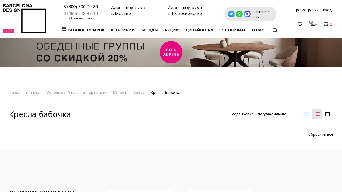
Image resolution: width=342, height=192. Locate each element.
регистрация (307, 9)
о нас (258, 30)
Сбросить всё (320, 131)
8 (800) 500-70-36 (81, 7)
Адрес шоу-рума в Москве (128, 10)
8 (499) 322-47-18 (81, 13)
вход (327, 9)
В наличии (123, 30)
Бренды (150, 30)
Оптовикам (232, 30)
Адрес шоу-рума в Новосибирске (185, 10)
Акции (172, 30)
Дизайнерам (200, 30)
